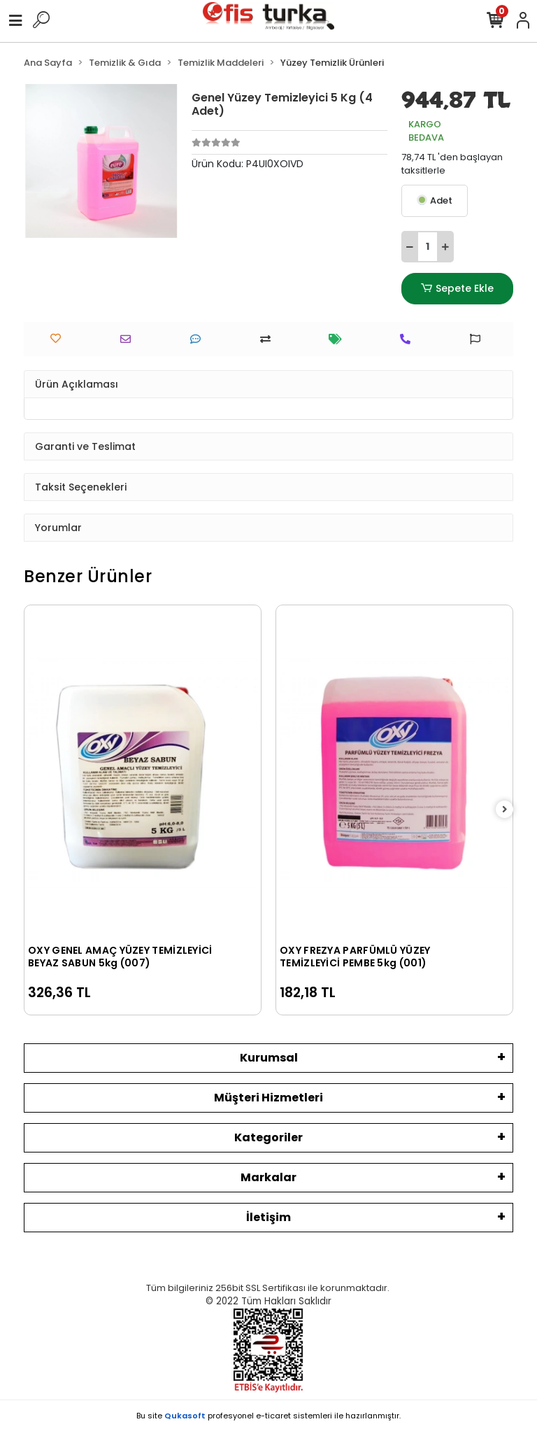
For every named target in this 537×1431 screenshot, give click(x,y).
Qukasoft (185, 1415)
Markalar (268, 1177)
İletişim (268, 1217)
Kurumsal (269, 1058)
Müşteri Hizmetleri (268, 1098)
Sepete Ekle (457, 288)
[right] (505, 810)
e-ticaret (273, 1415)
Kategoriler (268, 1137)
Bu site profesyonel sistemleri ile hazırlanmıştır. (268, 1415)
